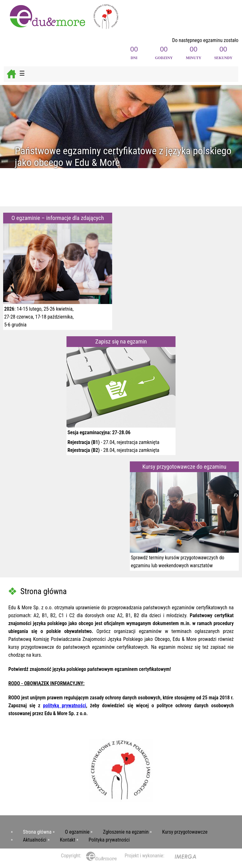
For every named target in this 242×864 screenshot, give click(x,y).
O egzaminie (77, 832)
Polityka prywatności (109, 840)
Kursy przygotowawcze (185, 832)
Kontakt (67, 840)
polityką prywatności (64, 706)
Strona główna (37, 832)
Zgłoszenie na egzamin (126, 832)
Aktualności (34, 840)
